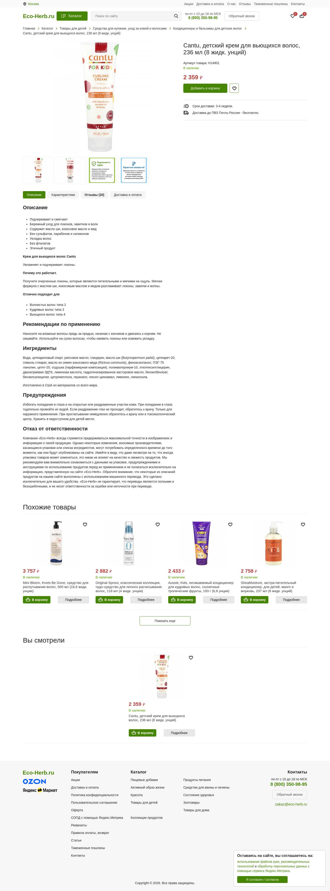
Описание (34, 195)
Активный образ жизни (147, 787)
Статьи (76, 840)
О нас (231, 4)
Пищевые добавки (144, 780)
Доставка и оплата (210, 4)
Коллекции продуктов (146, 818)
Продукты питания (197, 780)
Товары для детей (144, 802)
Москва (33, 4)
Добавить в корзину (205, 88)
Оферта (77, 810)
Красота (137, 795)
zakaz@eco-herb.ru (291, 804)
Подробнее (73, 600)
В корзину (40, 600)
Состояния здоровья (198, 795)
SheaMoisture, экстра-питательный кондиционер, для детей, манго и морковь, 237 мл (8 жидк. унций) (268, 587)
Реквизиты (79, 825)
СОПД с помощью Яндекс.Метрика (97, 818)
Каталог (75, 16)
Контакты (298, 4)
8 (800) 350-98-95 (203, 18)
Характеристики (63, 195)
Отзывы (245, 4)
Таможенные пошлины (271, 4)
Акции (188, 4)
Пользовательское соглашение (94, 802)
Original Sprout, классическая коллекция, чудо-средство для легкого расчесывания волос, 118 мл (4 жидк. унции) (129, 587)
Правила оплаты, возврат (90, 833)
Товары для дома (196, 810)
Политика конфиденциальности (94, 795)
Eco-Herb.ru (38, 16)
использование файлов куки (258, 862)
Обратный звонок (242, 16)
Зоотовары (191, 802)
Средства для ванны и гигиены (206, 787)
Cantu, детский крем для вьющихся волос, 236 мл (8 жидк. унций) (157, 718)
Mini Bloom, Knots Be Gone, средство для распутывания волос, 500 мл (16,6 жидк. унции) (55, 587)
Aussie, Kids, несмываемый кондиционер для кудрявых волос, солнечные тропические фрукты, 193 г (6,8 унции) (201, 587)
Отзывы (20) (94, 195)
